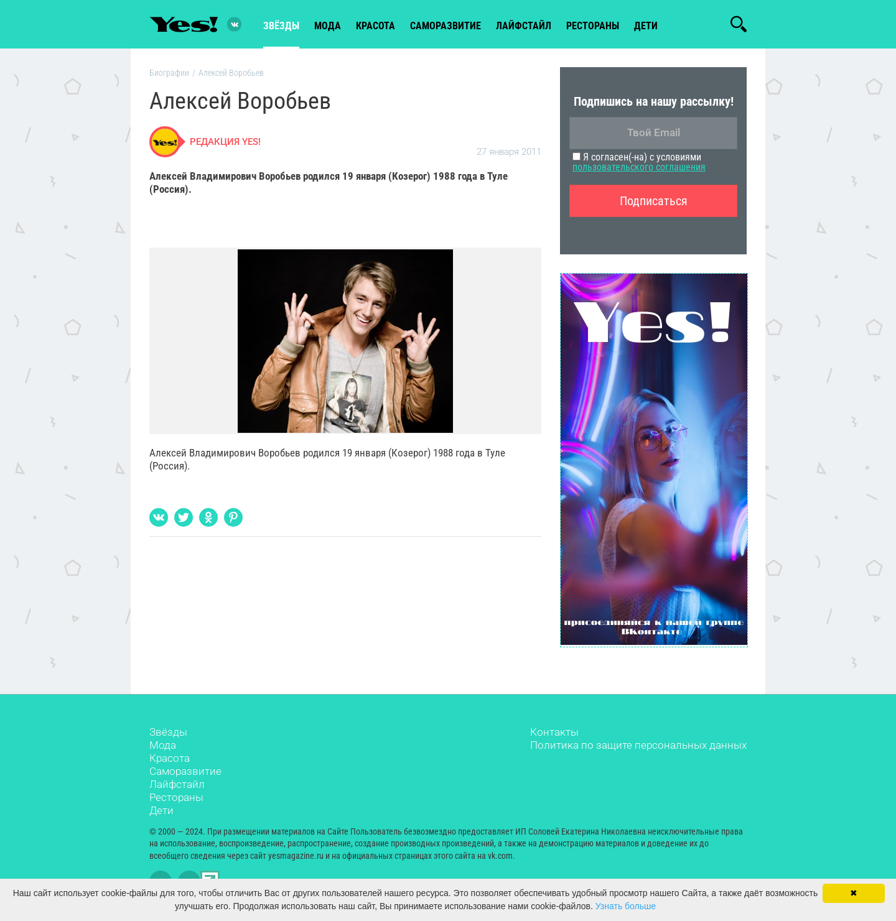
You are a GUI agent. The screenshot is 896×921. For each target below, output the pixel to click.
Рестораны (176, 797)
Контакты (554, 732)
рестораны (592, 26)
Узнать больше (625, 906)
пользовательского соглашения (639, 167)
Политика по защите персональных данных (638, 745)
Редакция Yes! (225, 141)
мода (327, 26)
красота (375, 26)
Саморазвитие (445, 26)
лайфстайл (523, 26)
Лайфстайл (177, 784)
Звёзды (168, 732)
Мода (162, 745)
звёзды (281, 26)
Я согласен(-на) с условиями (639, 162)
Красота (169, 758)
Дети (646, 26)
